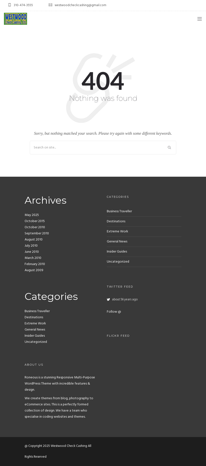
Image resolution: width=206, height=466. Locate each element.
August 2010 (34, 239)
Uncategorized (36, 342)
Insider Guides (35, 336)
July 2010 (31, 246)
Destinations (34, 317)
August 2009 (34, 270)
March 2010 (33, 258)
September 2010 (37, 233)
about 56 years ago (125, 299)
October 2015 (35, 221)
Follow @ (114, 312)
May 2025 (32, 215)
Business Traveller (37, 311)
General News (35, 330)
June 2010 (32, 252)
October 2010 (35, 227)
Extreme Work (35, 323)
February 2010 (35, 264)
